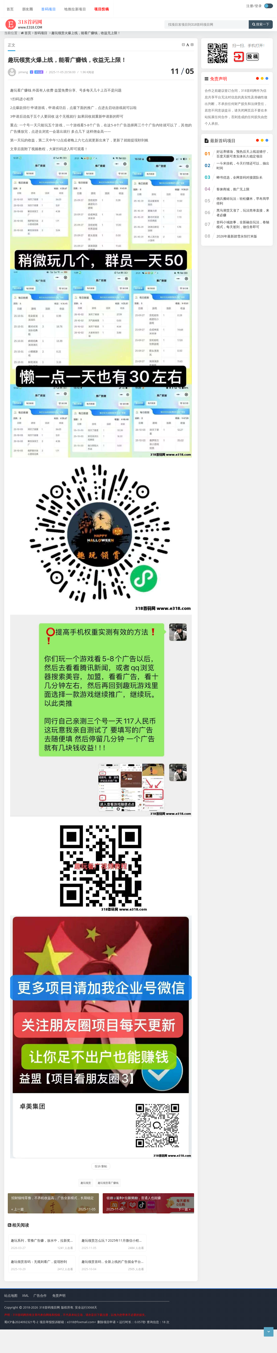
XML (25, 1319)
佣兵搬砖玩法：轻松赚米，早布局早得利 (242, 200)
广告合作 (40, 1319)
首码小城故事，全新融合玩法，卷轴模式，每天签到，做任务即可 (242, 224)
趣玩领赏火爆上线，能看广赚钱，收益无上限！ (86, 33)
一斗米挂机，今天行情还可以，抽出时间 (242, 165)
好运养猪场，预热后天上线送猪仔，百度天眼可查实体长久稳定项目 (242, 153)
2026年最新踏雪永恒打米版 (236, 236)
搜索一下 (260, 20)
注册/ (250, 6)
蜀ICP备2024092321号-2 (21, 1346)
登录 (258, 6)
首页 (8, 6)
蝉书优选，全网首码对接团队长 (239, 177)
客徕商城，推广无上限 (232, 189)
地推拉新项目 (70, 6)
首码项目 (44, 6)
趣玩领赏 (85, 1182)
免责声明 (58, 1319)
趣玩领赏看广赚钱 (108, 1182)
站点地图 (10, 1319)
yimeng (30, 72)
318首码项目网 (49, 1331)
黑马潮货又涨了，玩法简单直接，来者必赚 (242, 212)
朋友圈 (24, 6)
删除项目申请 (106, 1346)
